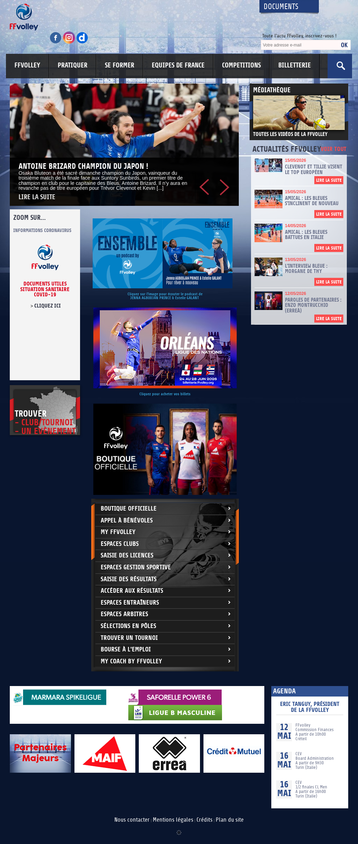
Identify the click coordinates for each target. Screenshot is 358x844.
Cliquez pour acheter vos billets (165, 394)
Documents (281, 6)
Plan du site (230, 820)
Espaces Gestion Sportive (136, 567)
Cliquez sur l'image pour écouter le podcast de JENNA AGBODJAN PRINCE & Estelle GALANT (165, 296)
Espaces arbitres (124, 614)
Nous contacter (132, 820)
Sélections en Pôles (128, 626)
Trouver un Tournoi (129, 638)
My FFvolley (118, 532)
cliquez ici (47, 306)
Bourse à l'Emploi (126, 649)
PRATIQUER (72, 65)
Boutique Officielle (129, 508)
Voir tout (333, 149)
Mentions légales (173, 820)
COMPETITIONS (241, 65)
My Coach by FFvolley (131, 661)
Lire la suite (37, 197)
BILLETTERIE (294, 65)
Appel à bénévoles (127, 520)
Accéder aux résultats (132, 590)
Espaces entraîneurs (130, 602)
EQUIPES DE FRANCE (178, 65)
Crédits (204, 820)
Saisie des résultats (129, 579)
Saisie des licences (127, 555)
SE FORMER (119, 65)
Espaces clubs (120, 544)
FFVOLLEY (27, 65)
